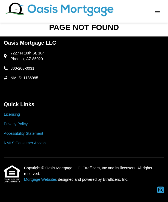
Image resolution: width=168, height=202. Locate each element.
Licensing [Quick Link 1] (12, 114)
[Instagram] (160, 190)
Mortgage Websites (41, 179)
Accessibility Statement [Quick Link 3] (23, 133)
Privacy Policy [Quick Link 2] (16, 124)
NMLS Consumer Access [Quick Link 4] (25, 143)
